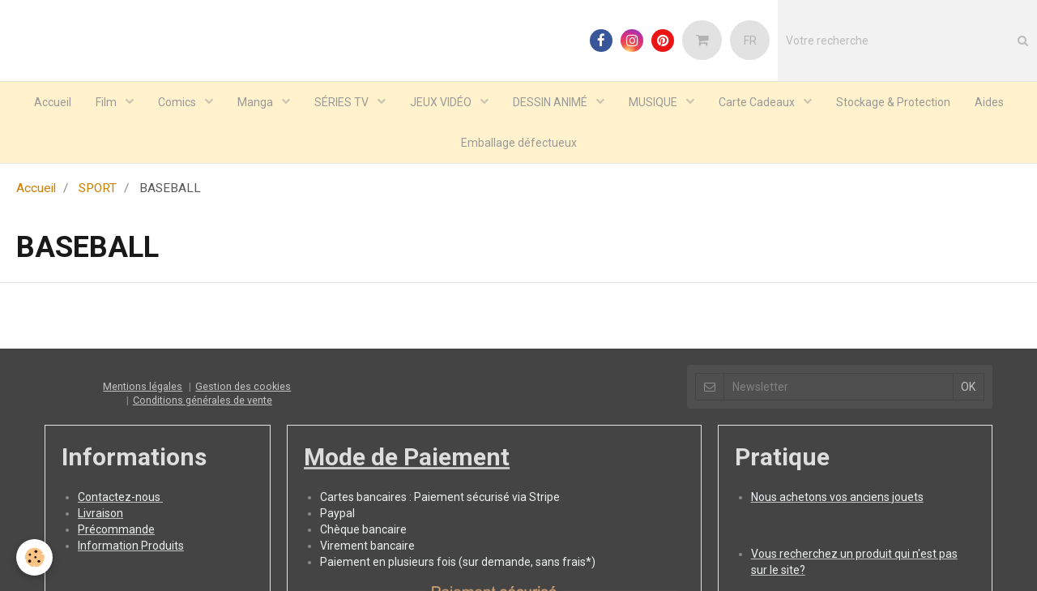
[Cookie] (34, 557)
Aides (989, 102)
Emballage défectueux (519, 142)
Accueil (52, 102)
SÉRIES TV (342, 102)
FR (750, 40)
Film (107, 102)
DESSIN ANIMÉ (551, 102)
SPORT (98, 189)
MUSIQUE (654, 102)
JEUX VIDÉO (442, 102)
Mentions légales (142, 387)
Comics (178, 102)
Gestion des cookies (243, 387)
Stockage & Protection (893, 102)
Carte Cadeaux (758, 102)
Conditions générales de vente (202, 401)
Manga (256, 102)
